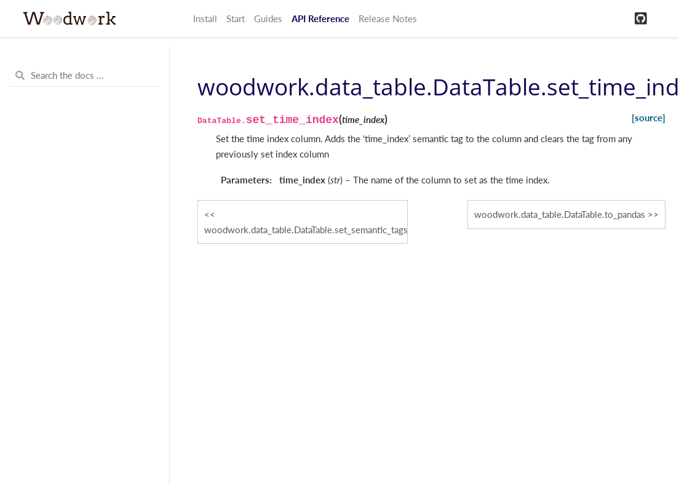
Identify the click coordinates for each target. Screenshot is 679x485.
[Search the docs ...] (84, 76)
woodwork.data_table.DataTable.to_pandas (559, 214)
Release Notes (388, 18)
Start (235, 18)
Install (205, 18)
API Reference (320, 18)
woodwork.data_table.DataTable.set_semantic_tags (306, 229)
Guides (268, 18)
